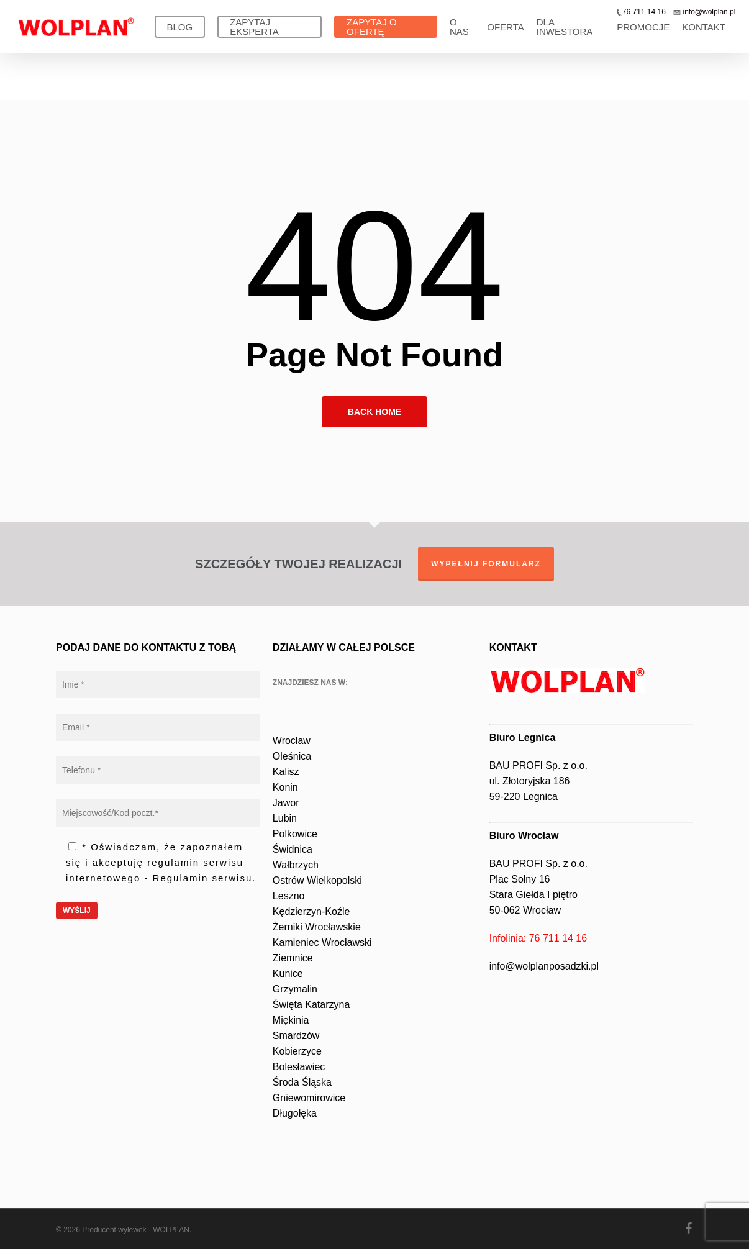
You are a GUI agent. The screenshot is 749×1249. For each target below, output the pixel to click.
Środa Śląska (302, 1082)
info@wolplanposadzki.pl (544, 966)
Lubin (285, 818)
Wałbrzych (296, 865)
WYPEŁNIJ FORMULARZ (486, 564)
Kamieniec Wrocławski (322, 942)
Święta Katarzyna (311, 1004)
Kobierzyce (297, 1051)
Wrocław (292, 740)
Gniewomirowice (309, 1097)
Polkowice (295, 834)
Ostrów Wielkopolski (317, 880)
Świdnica (292, 849)
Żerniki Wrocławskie (317, 927)
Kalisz (286, 771)
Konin (285, 787)
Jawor (286, 802)
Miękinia (291, 1020)
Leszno (289, 896)
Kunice (288, 973)
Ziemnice (293, 958)
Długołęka (295, 1113)
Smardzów (296, 1035)
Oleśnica (292, 756)
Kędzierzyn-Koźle (311, 911)
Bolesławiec (299, 1066)
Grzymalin (295, 989)
